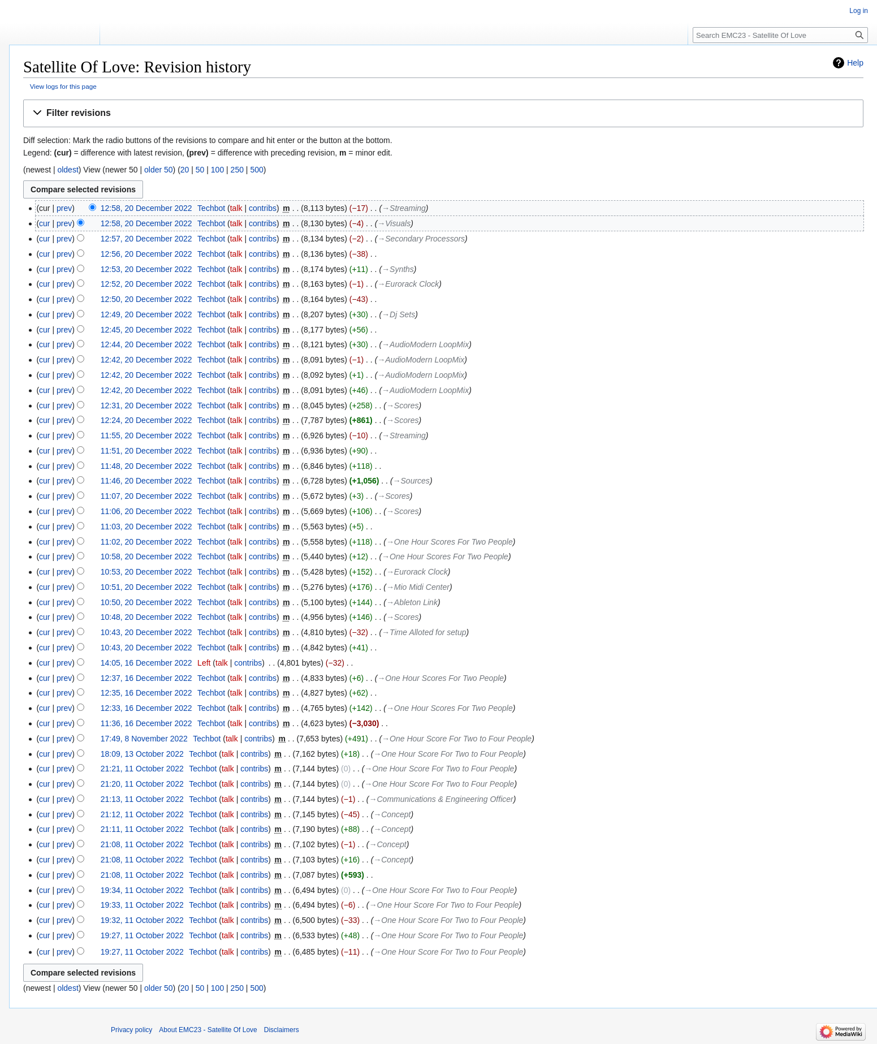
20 (184, 169)
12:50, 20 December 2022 (146, 299)
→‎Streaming (404, 208)
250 (237, 169)
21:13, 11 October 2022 (142, 799)
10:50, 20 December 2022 (146, 602)
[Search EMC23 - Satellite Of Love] (780, 35)
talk (236, 208)
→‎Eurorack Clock (408, 283)
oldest (67, 169)
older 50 (158, 169)
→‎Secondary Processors (421, 238)
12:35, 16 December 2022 (146, 692)
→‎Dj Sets (398, 314)
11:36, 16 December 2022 (146, 723)
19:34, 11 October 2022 (142, 890)
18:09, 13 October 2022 (142, 753)
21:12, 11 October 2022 (142, 814)
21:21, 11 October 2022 (142, 768)
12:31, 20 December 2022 (146, 405)
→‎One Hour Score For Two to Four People (457, 738)
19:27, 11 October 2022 (142, 935)
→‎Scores (402, 405)
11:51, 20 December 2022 (146, 450)
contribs (263, 208)
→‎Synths (398, 269)
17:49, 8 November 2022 (144, 738)
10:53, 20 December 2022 (146, 571)
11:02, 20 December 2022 (146, 541)
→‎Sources (411, 480)
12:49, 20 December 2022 (146, 314)
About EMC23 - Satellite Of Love (208, 1030)
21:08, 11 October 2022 (142, 844)
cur (44, 223)
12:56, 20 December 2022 (146, 253)
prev (64, 208)
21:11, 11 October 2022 (142, 829)
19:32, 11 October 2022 (142, 920)
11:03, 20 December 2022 (146, 526)
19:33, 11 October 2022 (142, 904)
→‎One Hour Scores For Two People (449, 541)
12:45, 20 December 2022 (146, 329)
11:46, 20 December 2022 (146, 480)
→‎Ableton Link (412, 602)
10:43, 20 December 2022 (146, 632)
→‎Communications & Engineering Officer (441, 799)
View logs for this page (63, 86)
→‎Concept (392, 814)
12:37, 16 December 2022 (146, 678)
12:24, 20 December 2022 (146, 420)
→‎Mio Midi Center (418, 587)
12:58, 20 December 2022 (146, 208)
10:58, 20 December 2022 (146, 556)
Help (855, 62)
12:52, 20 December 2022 (146, 283)
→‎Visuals (394, 223)
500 (256, 169)
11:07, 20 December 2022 (146, 496)
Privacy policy (131, 1030)
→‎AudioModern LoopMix (425, 344)
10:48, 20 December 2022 (146, 617)
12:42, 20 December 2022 (146, 359)
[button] (443, 113)
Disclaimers (281, 1030)
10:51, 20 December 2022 (146, 587)
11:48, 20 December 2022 (146, 466)
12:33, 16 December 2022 (146, 708)
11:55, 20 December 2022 (146, 435)
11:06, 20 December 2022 (146, 511)
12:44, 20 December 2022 (146, 344)
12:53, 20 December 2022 (146, 269)
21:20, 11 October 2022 (142, 783)
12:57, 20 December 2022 (146, 238)
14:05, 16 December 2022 (146, 662)
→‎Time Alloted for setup (424, 632)
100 (217, 169)
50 (200, 169)
